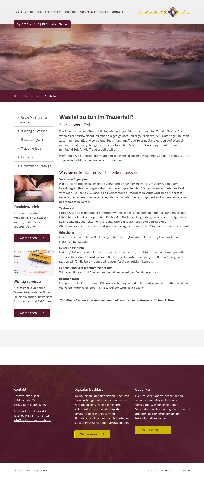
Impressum (183, 470)
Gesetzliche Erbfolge (36, 166)
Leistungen (53, 12)
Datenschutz (167, 470)
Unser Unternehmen (28, 12)
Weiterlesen (88, 434)
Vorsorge (70, 12)
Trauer (103, 12)
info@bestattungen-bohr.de (32, 420)
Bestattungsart (32, 139)
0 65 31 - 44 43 (30, 24)
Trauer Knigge (31, 148)
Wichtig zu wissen (34, 131)
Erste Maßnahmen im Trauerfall (35, 119)
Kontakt (117, 12)
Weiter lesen (28, 237)
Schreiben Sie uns (56, 24)
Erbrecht (27, 157)
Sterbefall (87, 12)
